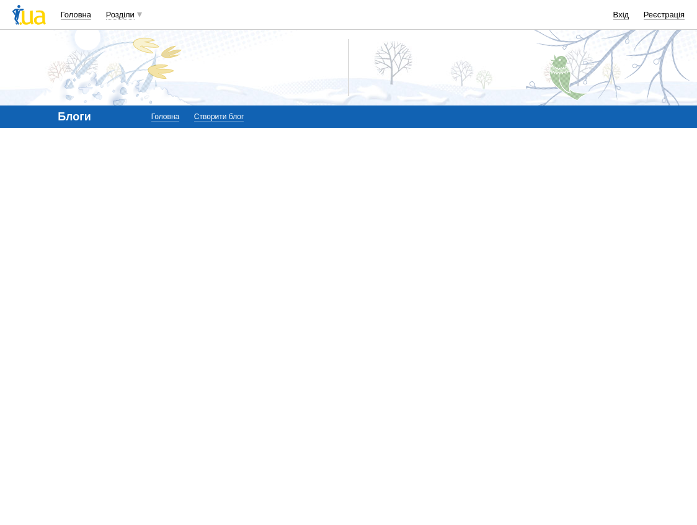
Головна (76, 14)
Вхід (621, 14)
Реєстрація (664, 14)
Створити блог (219, 116)
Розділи (120, 14)
